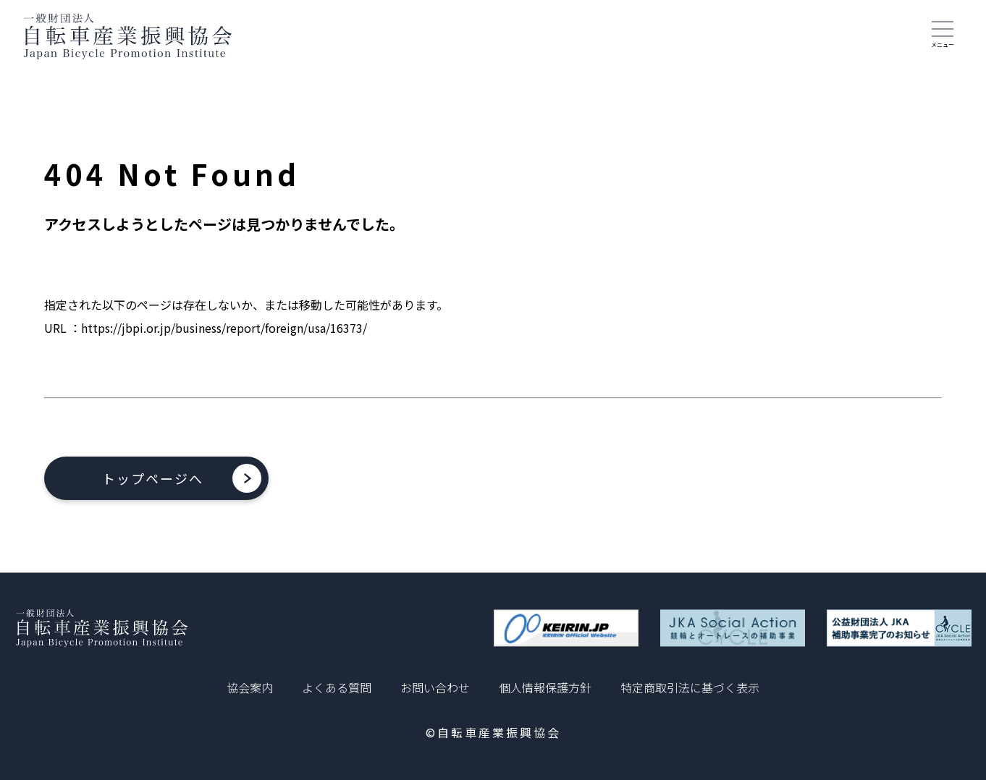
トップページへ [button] (152, 478)
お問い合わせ (435, 687)
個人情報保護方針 (545, 687)
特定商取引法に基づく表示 (689, 687)
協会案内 (250, 687)
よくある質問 (336, 687)
